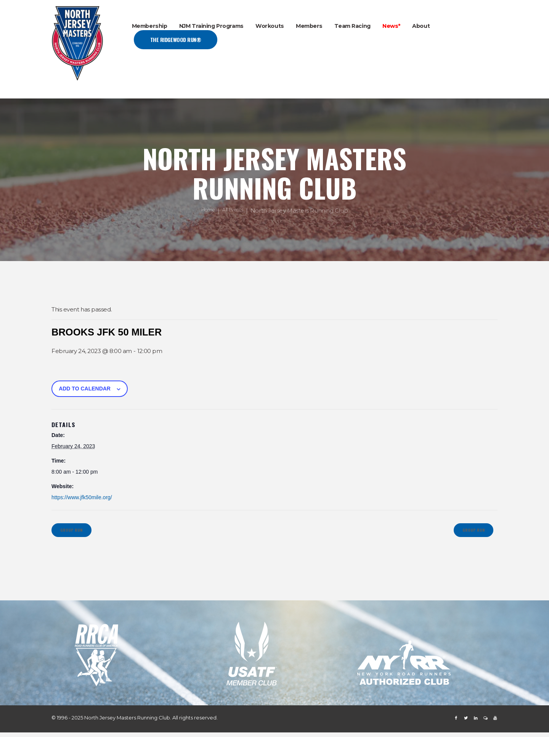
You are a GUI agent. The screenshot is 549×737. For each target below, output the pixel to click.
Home (205, 210)
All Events (235, 210)
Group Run (76, 532)
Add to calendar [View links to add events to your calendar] (85, 388)
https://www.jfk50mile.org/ (81, 497)
